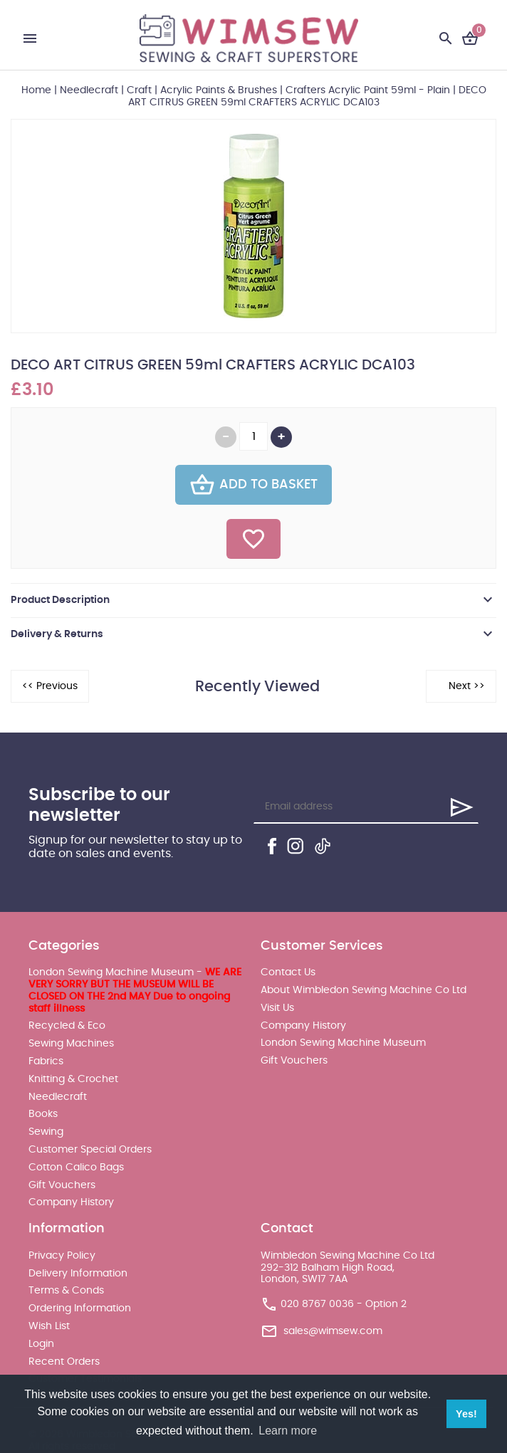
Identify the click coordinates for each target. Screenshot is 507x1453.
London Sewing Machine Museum (343, 1043)
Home (36, 90)
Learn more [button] (287, 1431)
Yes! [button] (466, 1414)
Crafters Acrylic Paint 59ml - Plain (368, 90)
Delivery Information (77, 1274)
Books (43, 1114)
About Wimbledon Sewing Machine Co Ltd (363, 990)
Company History (71, 1202)
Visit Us (277, 1008)
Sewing (45, 1132)
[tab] (253, 600)
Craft (139, 90)
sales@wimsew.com (332, 1331)
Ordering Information (79, 1308)
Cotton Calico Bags (76, 1168)
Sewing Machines (71, 1044)
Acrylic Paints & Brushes (218, 90)
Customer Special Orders (90, 1150)
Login (41, 1344)
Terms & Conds (66, 1291)
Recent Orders (64, 1362)
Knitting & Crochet (73, 1079)
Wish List (49, 1326)
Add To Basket (253, 485)
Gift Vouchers (61, 1185)
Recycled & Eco (66, 1026)
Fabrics (45, 1061)
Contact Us (288, 972)
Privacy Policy (61, 1256)
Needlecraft (89, 90)
